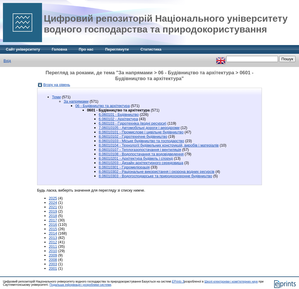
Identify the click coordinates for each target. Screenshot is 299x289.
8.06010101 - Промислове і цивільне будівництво (141, 132)
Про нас (86, 49)
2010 (53, 251)
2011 (53, 246)
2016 (53, 224)
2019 (53, 211)
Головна (59, 49)
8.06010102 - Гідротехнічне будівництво (133, 136)
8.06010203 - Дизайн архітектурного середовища (141, 163)
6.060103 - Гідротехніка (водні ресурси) (132, 123)
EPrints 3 (178, 281)
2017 (53, 220)
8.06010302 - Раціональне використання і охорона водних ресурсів (156, 171)
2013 (53, 237)
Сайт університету (23, 49)
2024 (53, 202)
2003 (53, 264)
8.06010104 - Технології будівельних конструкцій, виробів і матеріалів (159, 145)
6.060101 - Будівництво (119, 114)
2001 (53, 268)
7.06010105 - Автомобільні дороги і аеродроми (139, 127)
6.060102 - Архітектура (118, 119)
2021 (53, 207)
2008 (53, 259)
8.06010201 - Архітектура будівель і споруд (136, 158)
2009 (53, 255)
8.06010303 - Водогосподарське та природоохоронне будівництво (155, 176)
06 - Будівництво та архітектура (102, 106)
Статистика (150, 49)
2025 (53, 198)
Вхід (7, 61)
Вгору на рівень (56, 84)
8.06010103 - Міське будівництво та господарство (141, 141)
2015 (53, 229)
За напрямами (76, 101)
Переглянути (117, 49)
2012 (53, 242)
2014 (53, 233)
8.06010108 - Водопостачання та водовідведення (141, 154)
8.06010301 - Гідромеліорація (124, 167)
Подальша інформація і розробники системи (80, 284)
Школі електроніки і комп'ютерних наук (231, 281)
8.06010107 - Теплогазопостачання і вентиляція (140, 149)
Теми (56, 97)
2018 (53, 216)
